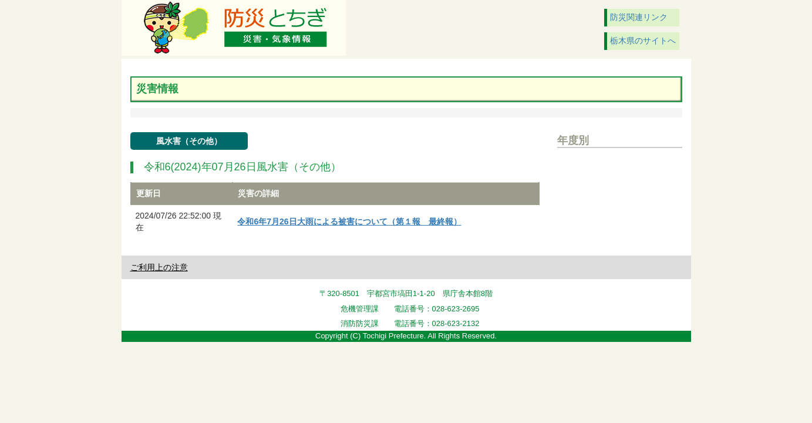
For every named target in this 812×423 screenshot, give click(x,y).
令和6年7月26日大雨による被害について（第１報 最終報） (349, 221)
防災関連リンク (639, 17)
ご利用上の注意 (159, 267)
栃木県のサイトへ (643, 40)
